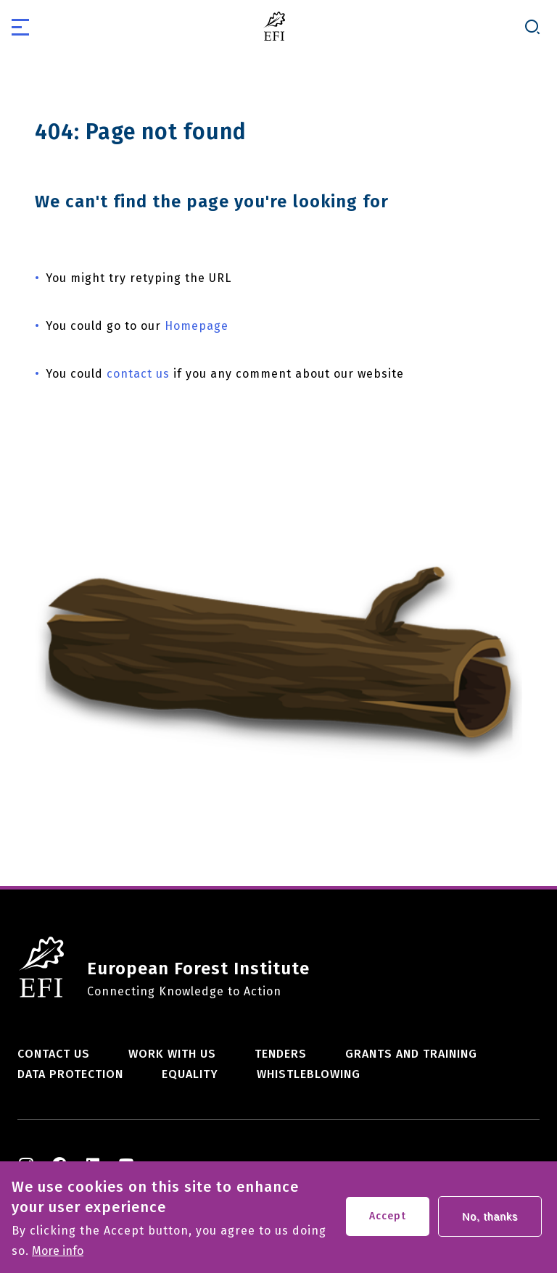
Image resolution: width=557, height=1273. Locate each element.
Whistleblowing (308, 1074)
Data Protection (70, 1074)
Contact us (53, 1054)
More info (57, 1258)
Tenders (281, 1054)
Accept (387, 1223)
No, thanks (490, 1224)
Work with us (172, 1054)
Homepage (196, 326)
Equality (190, 1074)
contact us (138, 374)
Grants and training (411, 1054)
